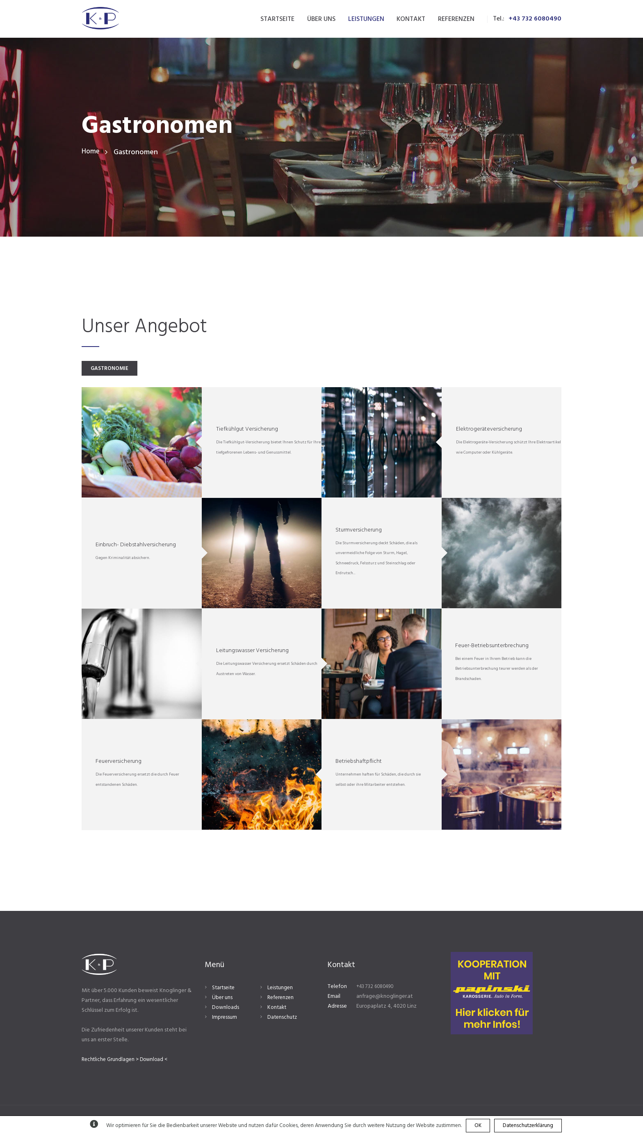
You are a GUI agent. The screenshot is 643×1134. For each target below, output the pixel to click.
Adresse (337, 1008)
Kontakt (277, 1009)
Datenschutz (283, 1019)
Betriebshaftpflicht (358, 762)
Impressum (224, 1019)
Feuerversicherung (118, 762)
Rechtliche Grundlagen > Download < (127, 1061)
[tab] (117, 369)
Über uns (222, 999)
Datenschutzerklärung (528, 1125)
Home (91, 152)
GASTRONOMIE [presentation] (117, 369)
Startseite (224, 989)
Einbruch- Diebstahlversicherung (136, 546)
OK (477, 1125)
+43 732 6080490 (534, 19)
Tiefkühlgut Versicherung (247, 430)
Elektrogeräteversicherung (489, 430)
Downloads (226, 1009)
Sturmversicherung (358, 531)
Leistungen (280, 989)
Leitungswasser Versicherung (252, 652)
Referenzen (281, 999)
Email (334, 997)
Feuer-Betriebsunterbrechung (492, 646)
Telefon (337, 988)
